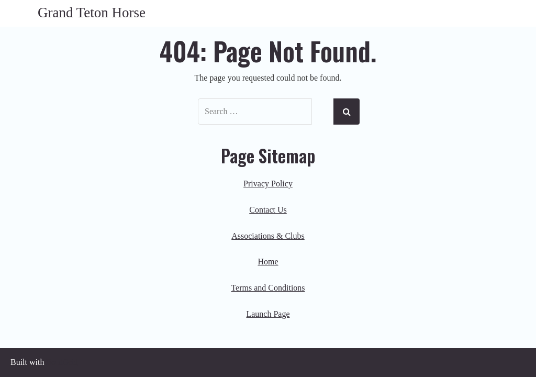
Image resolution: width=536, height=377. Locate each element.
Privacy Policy (268, 183)
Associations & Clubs (268, 235)
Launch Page (267, 313)
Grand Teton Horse (92, 12)
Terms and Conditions (268, 287)
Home (268, 261)
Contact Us (268, 209)
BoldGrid (61, 362)
